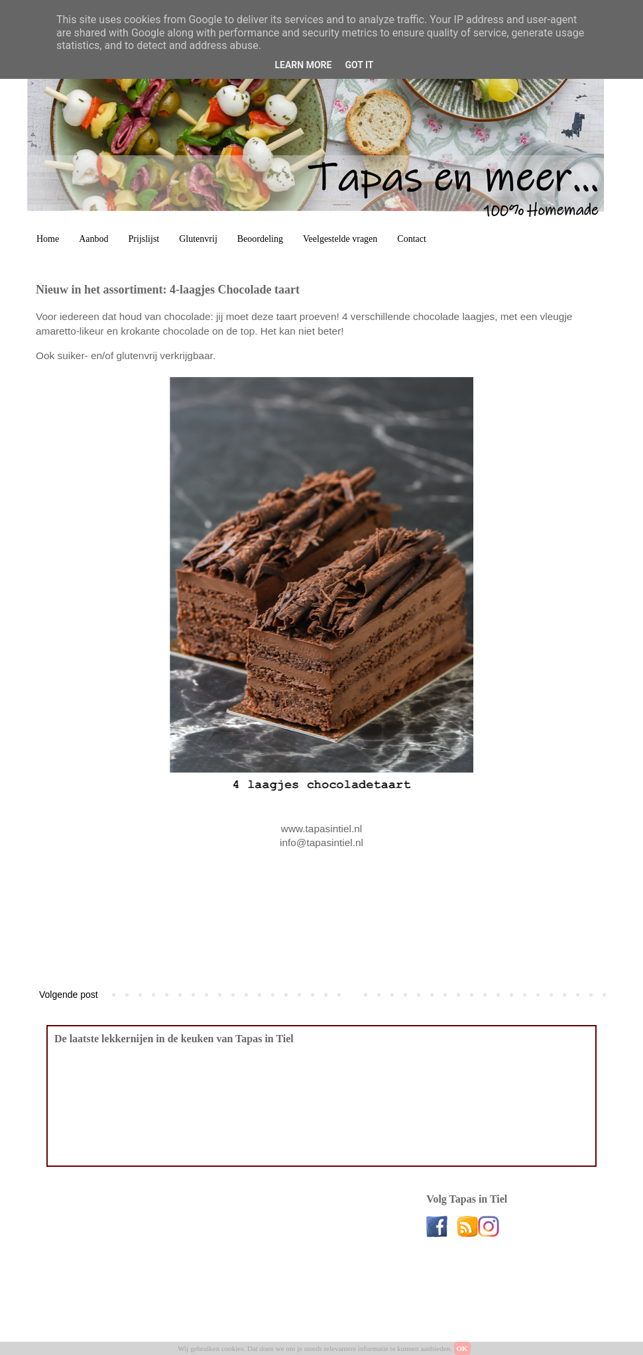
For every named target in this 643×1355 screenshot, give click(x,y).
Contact (411, 239)
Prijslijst (144, 239)
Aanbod (93, 239)
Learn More (302, 65)
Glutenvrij (198, 239)
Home (47, 239)
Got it (359, 65)
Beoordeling (260, 239)
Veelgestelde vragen (340, 239)
